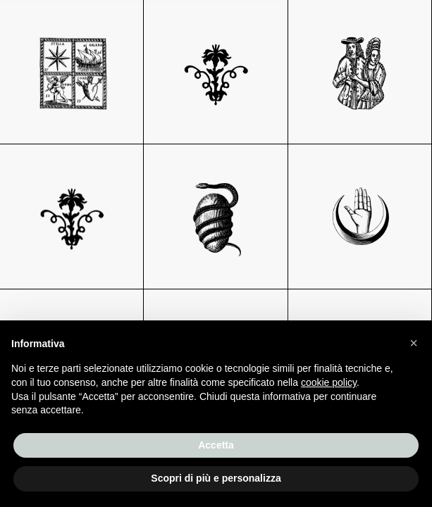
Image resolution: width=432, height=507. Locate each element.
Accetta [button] (216, 445)
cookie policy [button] (329, 382)
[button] (413, 343)
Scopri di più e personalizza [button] (215, 478)
